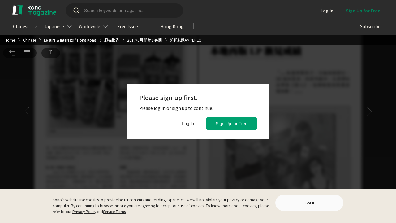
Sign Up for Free (232, 123)
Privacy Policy (84, 211)
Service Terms (114, 211)
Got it (309, 203)
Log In (188, 123)
